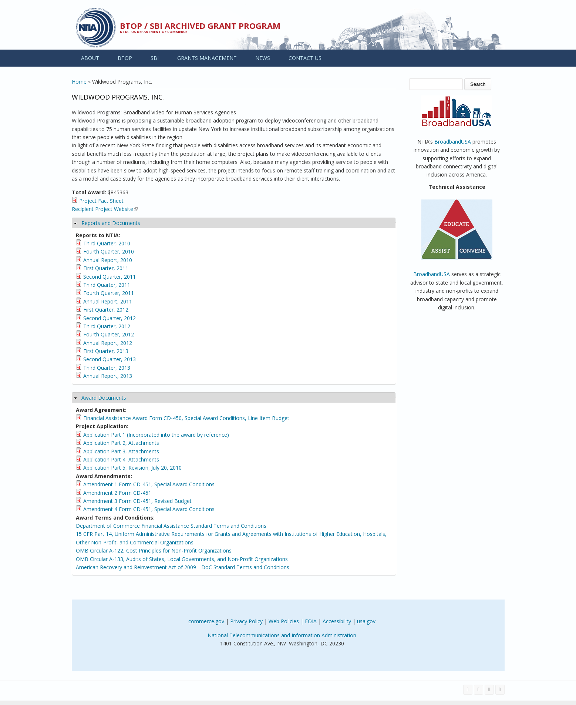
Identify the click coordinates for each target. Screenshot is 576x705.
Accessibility (337, 621)
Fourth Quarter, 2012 (108, 334)
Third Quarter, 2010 (106, 243)
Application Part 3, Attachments (121, 451)
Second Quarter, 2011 (109, 276)
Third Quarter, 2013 (106, 367)
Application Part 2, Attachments (121, 442)
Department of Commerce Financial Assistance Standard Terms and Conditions (171, 525)
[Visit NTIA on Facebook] (467, 690)
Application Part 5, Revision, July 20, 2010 (132, 467)
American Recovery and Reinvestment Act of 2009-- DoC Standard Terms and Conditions (182, 567)
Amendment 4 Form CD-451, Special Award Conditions (149, 509)
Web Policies (284, 621)
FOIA (311, 621)
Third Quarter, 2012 (106, 326)
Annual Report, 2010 (107, 259)
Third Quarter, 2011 (106, 284)
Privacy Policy (246, 621)
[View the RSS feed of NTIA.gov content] (500, 690)
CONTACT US (305, 57)
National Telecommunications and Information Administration (282, 635)
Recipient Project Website (105, 208)
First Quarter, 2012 (105, 309)
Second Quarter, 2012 (109, 318)
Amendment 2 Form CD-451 (117, 492)
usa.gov (366, 621)
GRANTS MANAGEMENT (207, 57)
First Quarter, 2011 (105, 268)
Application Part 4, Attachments (121, 459)
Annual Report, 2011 (107, 301)
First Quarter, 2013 (105, 351)
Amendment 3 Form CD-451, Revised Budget (137, 500)
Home (79, 81)
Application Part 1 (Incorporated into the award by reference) (156, 434)
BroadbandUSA (452, 141)
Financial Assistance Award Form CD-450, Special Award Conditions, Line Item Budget (186, 418)
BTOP (125, 57)
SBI (155, 57)
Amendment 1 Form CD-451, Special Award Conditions (149, 484)
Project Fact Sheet (101, 200)
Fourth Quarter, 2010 (108, 251)
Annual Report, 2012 (107, 342)
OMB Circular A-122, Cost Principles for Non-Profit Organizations (154, 550)
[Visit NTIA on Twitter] (478, 690)
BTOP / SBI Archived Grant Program (200, 25)
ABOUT (90, 57)
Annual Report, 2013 (107, 375)
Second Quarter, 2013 (109, 359)
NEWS (262, 57)
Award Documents (103, 397)
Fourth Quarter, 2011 (108, 292)
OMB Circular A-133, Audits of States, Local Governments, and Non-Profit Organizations (182, 559)
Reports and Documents (110, 222)
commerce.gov (206, 621)
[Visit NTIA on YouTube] (489, 690)
